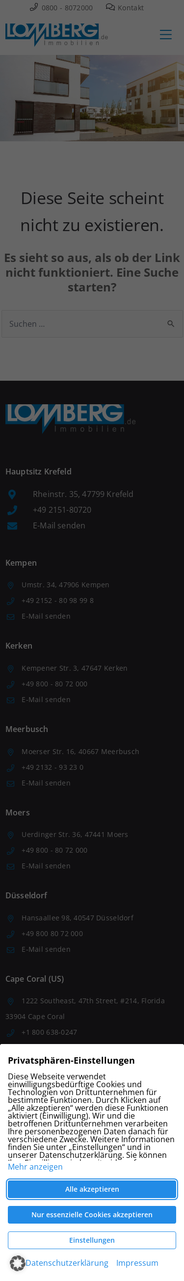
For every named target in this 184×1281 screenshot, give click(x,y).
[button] (17, 1263)
